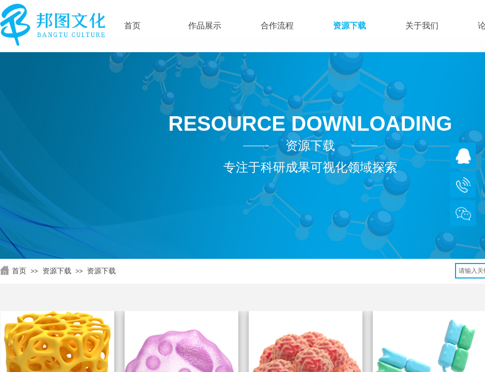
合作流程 (277, 25)
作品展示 (204, 25)
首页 (19, 271)
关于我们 (421, 25)
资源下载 (56, 271)
